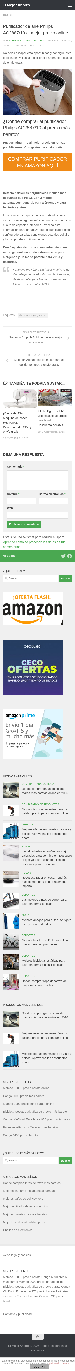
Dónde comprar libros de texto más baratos (32, 1183)
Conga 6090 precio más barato (23, 1096)
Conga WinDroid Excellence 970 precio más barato (37, 1119)
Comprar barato (33, 784)
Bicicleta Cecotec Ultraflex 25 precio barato (31, 1286)
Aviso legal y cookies (17, 1255)
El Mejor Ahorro (16, 5)
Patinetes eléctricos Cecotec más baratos (30, 1127)
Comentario (15, 466)
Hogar (8, 15)
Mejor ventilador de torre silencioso (26, 1206)
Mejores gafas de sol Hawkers (23, 1198)
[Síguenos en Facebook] (69, 556)
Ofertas (27, 824)
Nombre (13, 494)
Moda (50, 784)
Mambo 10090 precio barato (22, 1277)
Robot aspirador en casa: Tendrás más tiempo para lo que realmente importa (44, 882)
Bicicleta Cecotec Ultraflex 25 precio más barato (35, 1111)
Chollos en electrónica (18, 1230)
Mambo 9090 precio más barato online (28, 1103)
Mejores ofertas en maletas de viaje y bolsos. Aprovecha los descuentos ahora (46, 834)
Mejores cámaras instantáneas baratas (29, 1190)
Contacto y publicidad (17, 1314)
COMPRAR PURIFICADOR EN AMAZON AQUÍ (37, 162)
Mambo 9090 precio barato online (41, 1281)
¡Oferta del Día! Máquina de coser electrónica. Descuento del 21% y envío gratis (17, 422)
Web (10, 508)
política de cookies (59, 1363)
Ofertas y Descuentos (26, 40)
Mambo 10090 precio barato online (26, 1088)
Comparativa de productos (40, 804)
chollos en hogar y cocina (32, 315)
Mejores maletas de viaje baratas (25, 1214)
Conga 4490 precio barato (20, 1135)
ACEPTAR (39, 1367)
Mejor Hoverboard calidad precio (24, 1222)
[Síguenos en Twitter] (63, 556)
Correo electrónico (52, 494)
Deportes (28, 894)
